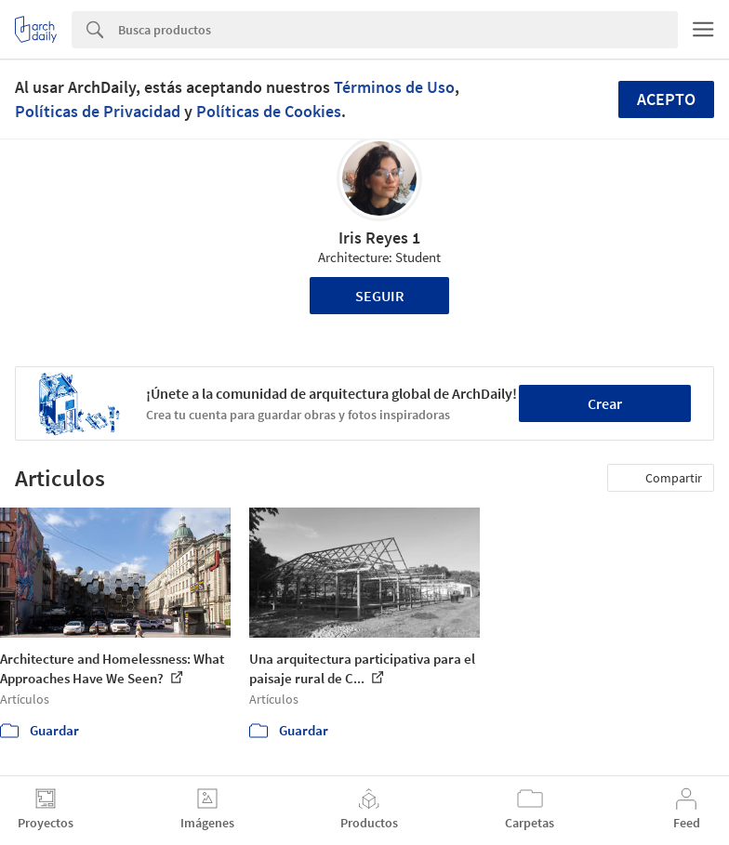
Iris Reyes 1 (379, 237)
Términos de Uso (394, 87)
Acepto (666, 99)
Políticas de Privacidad (97, 111)
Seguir (379, 295)
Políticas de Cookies (268, 111)
